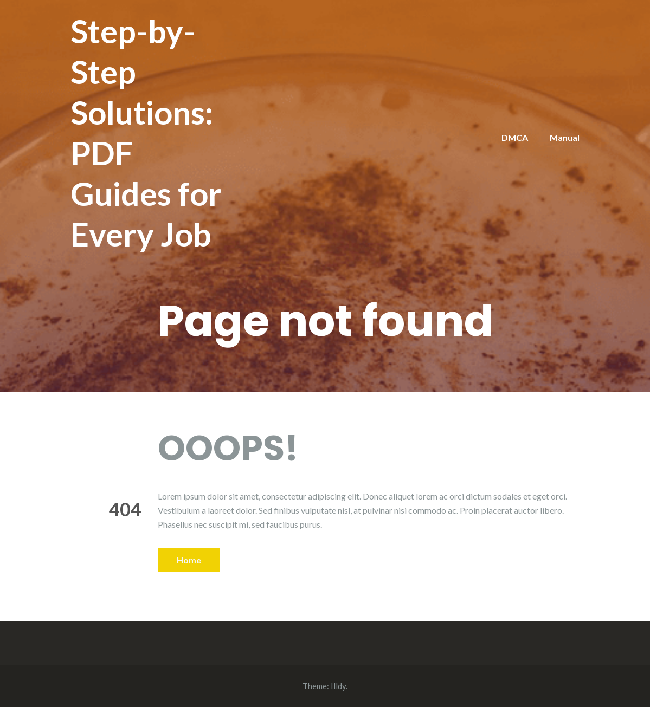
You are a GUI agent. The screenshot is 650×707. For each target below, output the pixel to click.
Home (189, 560)
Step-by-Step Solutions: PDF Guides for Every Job (146, 132)
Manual (565, 137)
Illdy (338, 686)
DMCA (514, 137)
